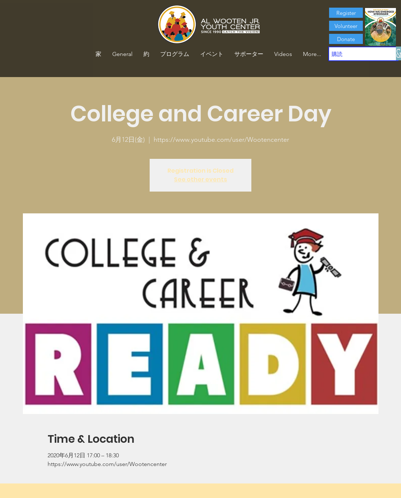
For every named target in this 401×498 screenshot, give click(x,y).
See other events (200, 179)
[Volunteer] (346, 26)
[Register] (346, 13)
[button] (146, 54)
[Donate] (346, 39)
